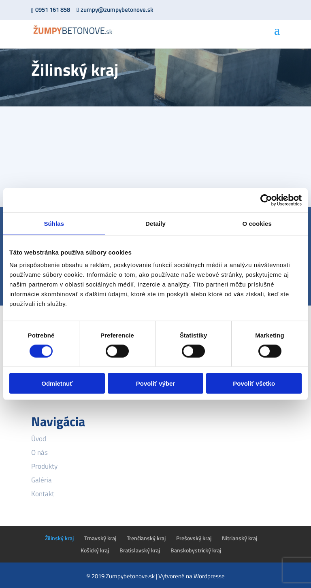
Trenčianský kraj (146, 538)
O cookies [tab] (257, 223)
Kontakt (42, 493)
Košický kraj (95, 550)
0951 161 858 (52, 9)
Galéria (41, 480)
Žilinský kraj (59, 538)
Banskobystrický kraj (195, 550)
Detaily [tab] (155, 223)
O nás (39, 452)
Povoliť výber (155, 383)
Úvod (38, 438)
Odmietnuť (56, 383)
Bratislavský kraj (139, 550)
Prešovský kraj (193, 538)
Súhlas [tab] (54, 223)
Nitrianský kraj (239, 538)
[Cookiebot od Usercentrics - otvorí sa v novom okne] (266, 200)
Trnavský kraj (100, 538)
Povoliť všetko (254, 383)
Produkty (44, 466)
